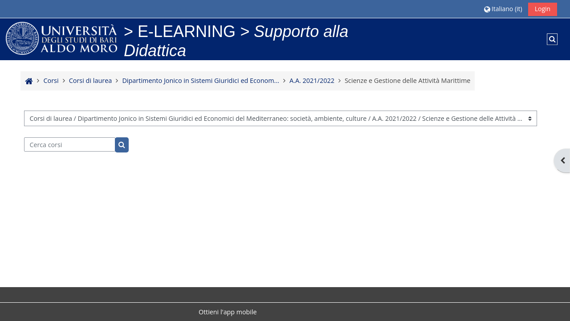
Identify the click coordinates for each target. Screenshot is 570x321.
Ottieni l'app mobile (228, 312)
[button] (503, 9)
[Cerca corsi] (69, 144)
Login (542, 8)
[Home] (61, 37)
